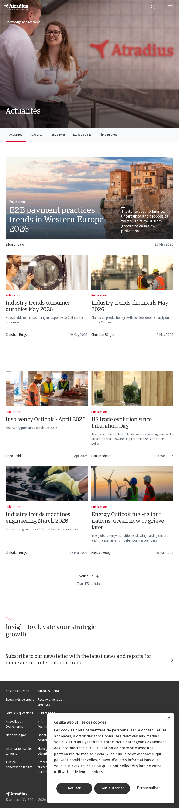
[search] (153, 7)
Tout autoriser (112, 788)
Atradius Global (48, 691)
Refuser (74, 788)
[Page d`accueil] (16, 7)
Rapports (36, 134)
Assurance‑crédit (18, 691)
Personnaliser (148, 788)
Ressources (58, 134)
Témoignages (108, 134)
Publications (46, 713)
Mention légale (16, 735)
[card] (89, 204)
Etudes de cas (82, 134)
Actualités (15, 134)
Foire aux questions (19, 713)
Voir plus (89, 576)
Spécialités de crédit (20, 700)
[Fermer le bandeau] (169, 719)
